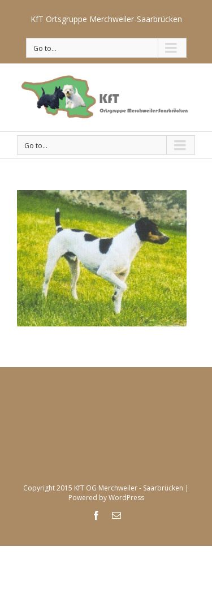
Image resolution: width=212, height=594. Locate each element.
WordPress (126, 497)
